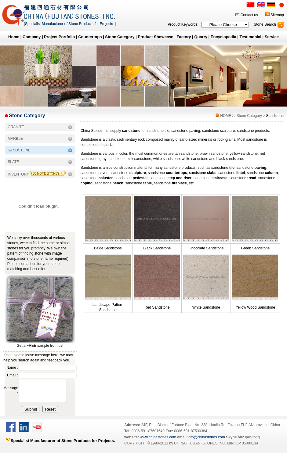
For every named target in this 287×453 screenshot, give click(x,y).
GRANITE (16, 127)
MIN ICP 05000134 (242, 448)
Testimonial (250, 36)
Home (13, 36)
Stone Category (119, 36)
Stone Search (265, 24)
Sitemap (277, 15)
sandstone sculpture (218, 131)
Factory (183, 36)
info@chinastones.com (206, 442)
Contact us (249, 15)
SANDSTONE (19, 150)
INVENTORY (18, 174)
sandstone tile (158, 131)
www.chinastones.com (158, 442)
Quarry (200, 36)
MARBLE (15, 138)
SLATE (13, 162)
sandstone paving (185, 131)
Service (272, 36)
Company (32, 36)
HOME (225, 116)
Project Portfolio (59, 36)
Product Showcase (155, 36)
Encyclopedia (223, 36)
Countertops (90, 36)
